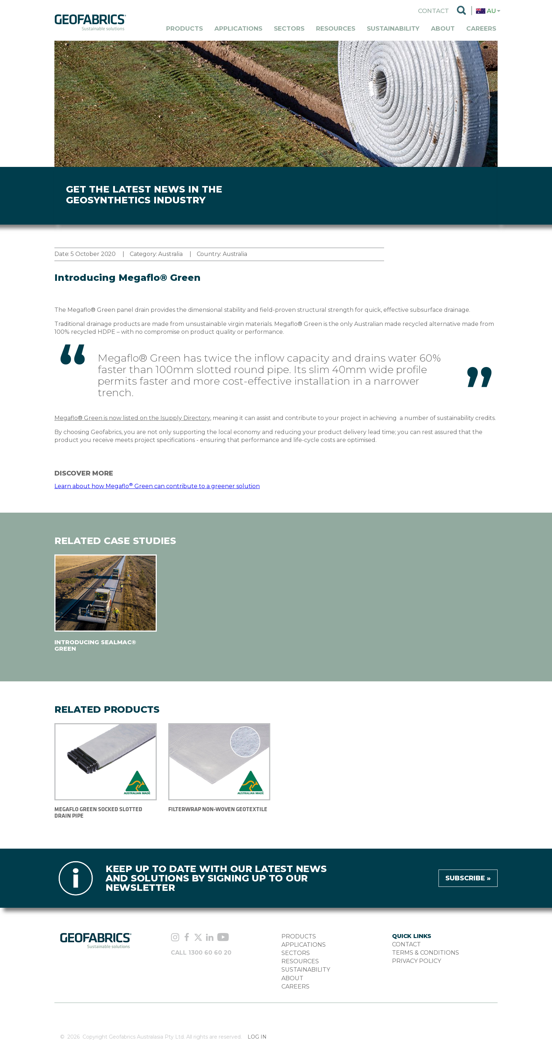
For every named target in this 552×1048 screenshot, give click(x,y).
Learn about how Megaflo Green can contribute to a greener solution (157, 486)
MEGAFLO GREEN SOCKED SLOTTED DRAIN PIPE (98, 812)
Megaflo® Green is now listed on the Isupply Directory (132, 418)
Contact (433, 10)
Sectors (289, 28)
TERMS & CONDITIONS (425, 952)
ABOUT (292, 978)
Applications (238, 28)
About (443, 28)
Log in (257, 1037)
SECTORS (295, 953)
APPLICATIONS (303, 944)
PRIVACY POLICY (416, 961)
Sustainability (393, 28)
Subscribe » (468, 878)
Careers (481, 28)
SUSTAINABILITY (305, 969)
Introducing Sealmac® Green (95, 645)
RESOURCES (300, 961)
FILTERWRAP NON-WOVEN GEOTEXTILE (217, 809)
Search (461, 10)
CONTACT (406, 944)
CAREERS (295, 986)
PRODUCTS (298, 936)
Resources (335, 28)
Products (184, 28)
